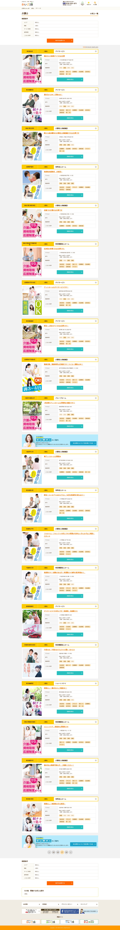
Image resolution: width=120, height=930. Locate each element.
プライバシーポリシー (67, 904)
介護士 (25, 893)
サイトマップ (84, 904)
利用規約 (44, 904)
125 (53, 852)
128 (66, 852)
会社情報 (25, 904)
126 (58, 852)
